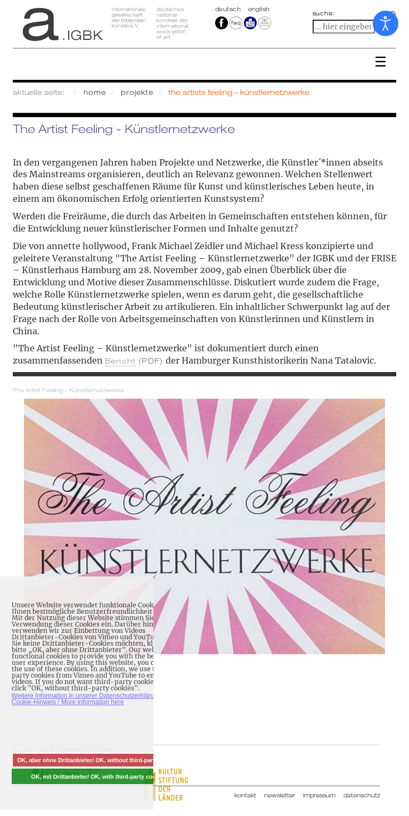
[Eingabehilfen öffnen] (385, 23)
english (259, 9)
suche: (324, 13)
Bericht (120, 360)
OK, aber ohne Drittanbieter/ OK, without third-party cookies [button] (99, 760)
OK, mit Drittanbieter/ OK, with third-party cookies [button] (99, 776)
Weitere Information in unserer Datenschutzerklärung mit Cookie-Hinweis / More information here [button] (92, 699)
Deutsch (229, 9)
